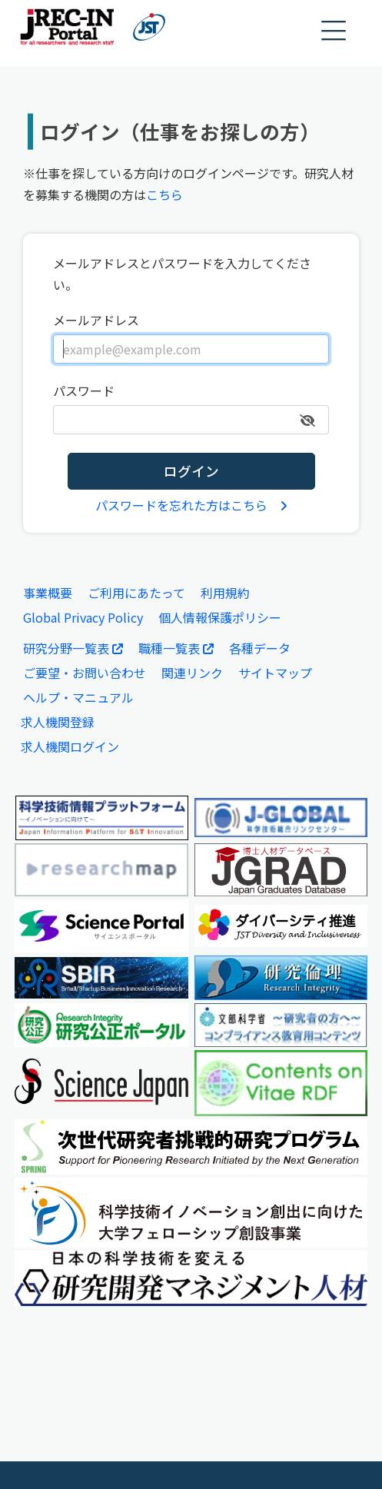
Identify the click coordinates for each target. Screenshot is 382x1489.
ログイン (191, 470)
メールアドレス (96, 320)
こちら (164, 194)
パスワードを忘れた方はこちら (191, 505)
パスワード (84, 390)
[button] (334, 31)
